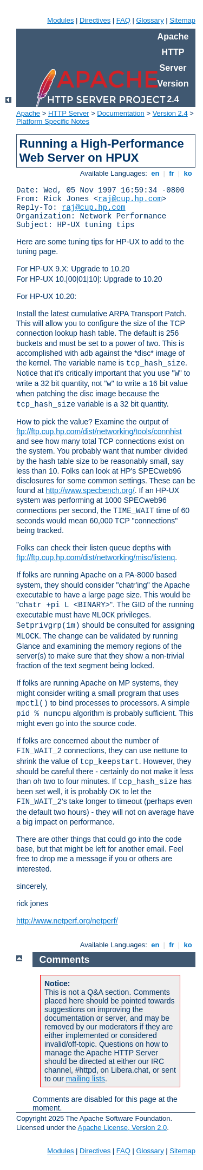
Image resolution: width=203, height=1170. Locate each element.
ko (188, 173)
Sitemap (182, 20)
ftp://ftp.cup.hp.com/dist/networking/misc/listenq (95, 557)
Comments (65, 959)
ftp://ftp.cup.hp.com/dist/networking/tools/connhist (99, 431)
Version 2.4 (170, 113)
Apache (28, 113)
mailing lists (85, 1078)
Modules (60, 20)
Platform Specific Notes (52, 121)
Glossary (149, 20)
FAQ (123, 20)
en (155, 173)
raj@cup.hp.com (130, 199)
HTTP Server (68, 113)
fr (171, 173)
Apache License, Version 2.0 (122, 1128)
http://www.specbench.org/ (90, 490)
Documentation (120, 113)
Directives (95, 20)
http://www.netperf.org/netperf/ (67, 920)
